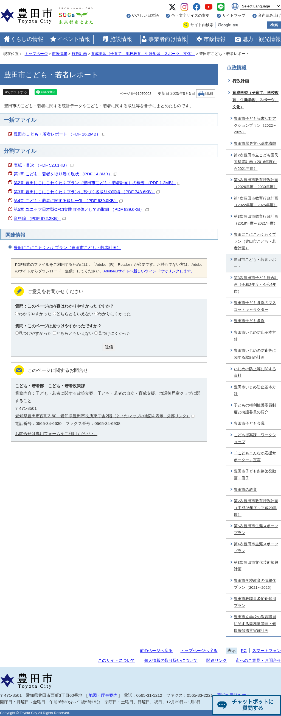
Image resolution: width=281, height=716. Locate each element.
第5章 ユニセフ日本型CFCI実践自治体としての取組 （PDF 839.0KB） (81, 209)
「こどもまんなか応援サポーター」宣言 (255, 456)
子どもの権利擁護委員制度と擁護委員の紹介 (255, 408)
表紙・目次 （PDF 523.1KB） (44, 165)
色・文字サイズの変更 (190, 15)
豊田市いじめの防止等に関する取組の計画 (255, 354)
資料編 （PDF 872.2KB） (40, 218)
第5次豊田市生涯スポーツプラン (256, 529)
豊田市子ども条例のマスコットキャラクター (255, 306)
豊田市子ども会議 (249, 423)
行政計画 (79, 54)
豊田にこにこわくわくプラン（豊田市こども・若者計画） (67, 247)
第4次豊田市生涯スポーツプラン (256, 547)
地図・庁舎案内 (103, 695)
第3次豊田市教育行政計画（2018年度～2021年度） (256, 219)
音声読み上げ (269, 15)
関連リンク (216, 660)
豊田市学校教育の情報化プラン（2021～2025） (255, 584)
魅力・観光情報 (261, 39)
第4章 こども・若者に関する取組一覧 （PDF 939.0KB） (68, 200)
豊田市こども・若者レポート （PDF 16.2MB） (59, 134)
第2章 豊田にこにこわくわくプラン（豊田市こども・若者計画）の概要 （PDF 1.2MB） (97, 182)
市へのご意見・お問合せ (258, 660)
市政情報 (215, 39)
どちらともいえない (74, 313)
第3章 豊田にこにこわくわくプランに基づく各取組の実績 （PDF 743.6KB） (87, 191)
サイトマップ (233, 15)
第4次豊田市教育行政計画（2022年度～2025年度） (256, 201)
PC (244, 650)
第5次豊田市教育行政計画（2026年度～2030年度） (256, 183)
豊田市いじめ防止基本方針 (255, 335)
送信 (109, 346)
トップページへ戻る (198, 650)
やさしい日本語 (145, 15)
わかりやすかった (35, 313)
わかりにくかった (114, 313)
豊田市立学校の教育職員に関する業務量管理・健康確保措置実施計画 (255, 623)
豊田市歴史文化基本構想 (255, 144)
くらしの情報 (26, 39)
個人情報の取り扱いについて (171, 660)
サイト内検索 (201, 25)
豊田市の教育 (245, 490)
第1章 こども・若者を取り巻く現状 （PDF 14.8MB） (65, 174)
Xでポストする (16, 92)
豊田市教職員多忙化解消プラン (255, 602)
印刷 (209, 94)
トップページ (36, 54)
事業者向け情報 (167, 39)
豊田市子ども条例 (249, 321)
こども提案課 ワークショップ (255, 438)
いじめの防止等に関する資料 (255, 372)
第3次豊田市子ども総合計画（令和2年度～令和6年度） (256, 284)
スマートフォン (266, 650)
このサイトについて (116, 660)
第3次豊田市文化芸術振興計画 (256, 565)
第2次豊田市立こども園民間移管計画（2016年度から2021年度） (256, 162)
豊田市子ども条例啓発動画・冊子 (255, 474)
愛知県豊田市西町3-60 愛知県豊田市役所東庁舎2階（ (105, 415)
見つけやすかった (35, 333)
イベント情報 (73, 39)
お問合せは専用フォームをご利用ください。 (56, 433)
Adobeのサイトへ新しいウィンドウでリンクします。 (149, 271)
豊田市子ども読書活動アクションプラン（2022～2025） (255, 125)
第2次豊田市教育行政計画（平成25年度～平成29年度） (256, 507)
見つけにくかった (114, 333)
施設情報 (121, 39)
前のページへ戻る (156, 650)
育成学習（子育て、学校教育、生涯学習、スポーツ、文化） (143, 54)
